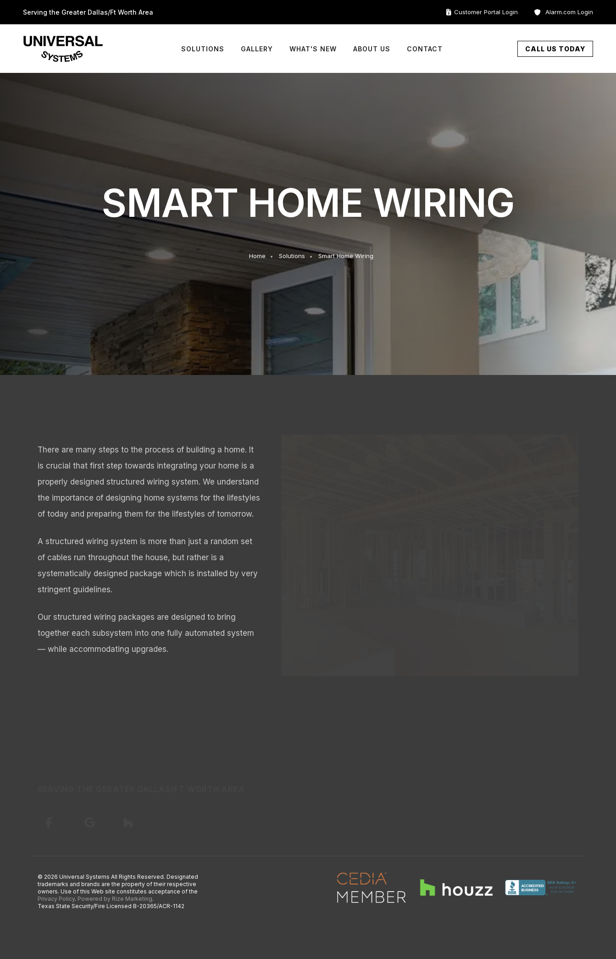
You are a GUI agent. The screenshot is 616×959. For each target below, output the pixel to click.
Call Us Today (555, 49)
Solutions (202, 49)
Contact (425, 49)
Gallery (257, 49)
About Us (371, 49)
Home (257, 255)
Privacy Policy (56, 898)
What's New (313, 49)
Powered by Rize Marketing (115, 898)
